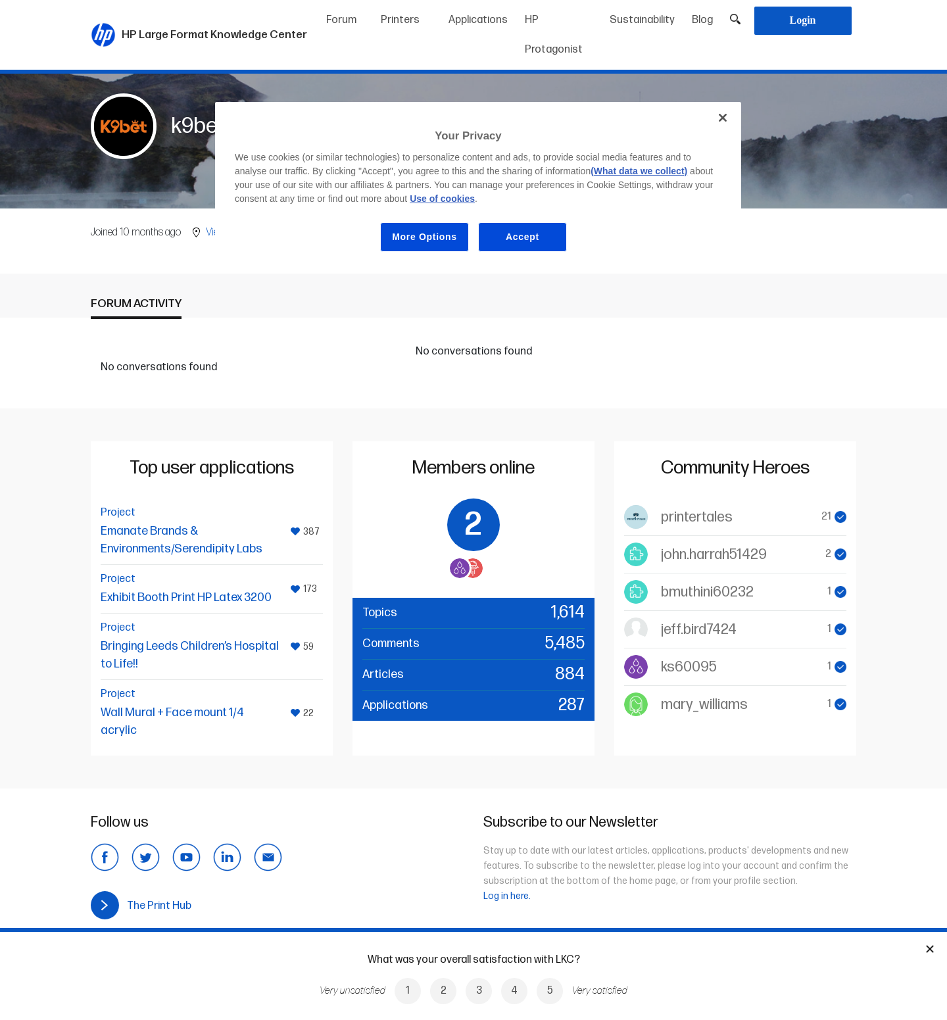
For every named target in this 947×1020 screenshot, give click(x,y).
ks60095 (689, 667)
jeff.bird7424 (699, 630)
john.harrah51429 (714, 555)
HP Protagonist (554, 35)
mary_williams (704, 705)
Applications (478, 20)
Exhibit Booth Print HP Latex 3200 (186, 597)
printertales (697, 517)
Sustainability (642, 20)
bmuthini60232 (707, 592)
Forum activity (136, 303)
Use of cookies (442, 198)
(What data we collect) (639, 171)
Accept (522, 236)
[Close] (722, 117)
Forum (341, 20)
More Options (424, 236)
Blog (702, 20)
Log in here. (507, 896)
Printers (400, 20)
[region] (478, 187)
